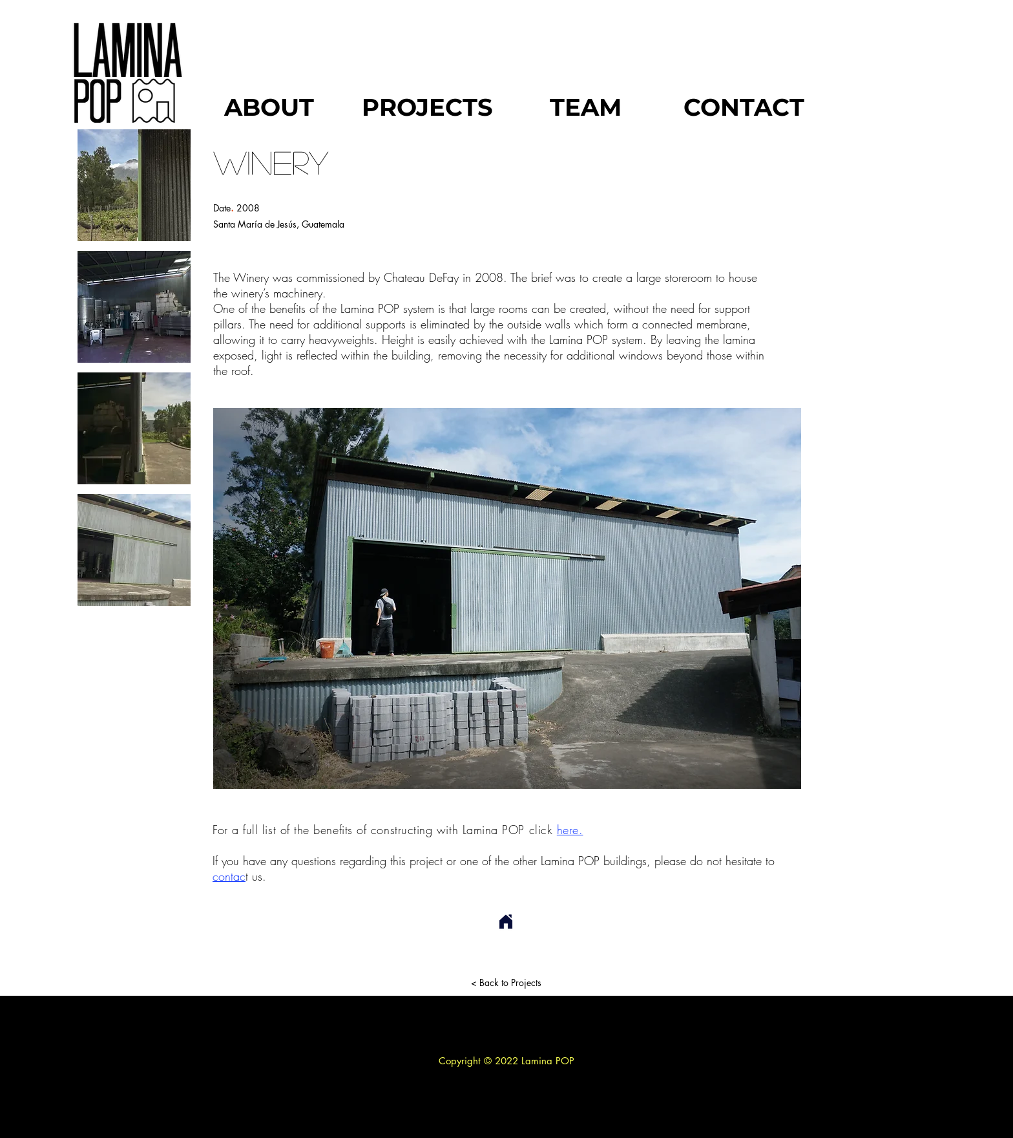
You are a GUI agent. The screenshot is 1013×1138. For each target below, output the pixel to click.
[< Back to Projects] (506, 983)
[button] (134, 185)
